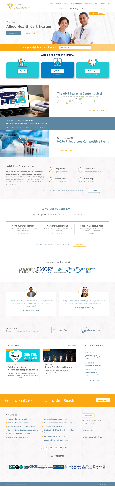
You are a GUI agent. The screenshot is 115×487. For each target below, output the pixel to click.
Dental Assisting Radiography (56, 440)
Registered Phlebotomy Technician (58, 423)
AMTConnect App (60, 330)
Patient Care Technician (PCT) (91, 331)
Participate (91, 233)
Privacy (97, 485)
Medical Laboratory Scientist (19, 419)
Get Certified (13, 33)
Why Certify (80, 244)
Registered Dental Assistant (55, 436)
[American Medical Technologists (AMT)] (18, 5)
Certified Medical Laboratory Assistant (23, 430)
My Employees (92, 71)
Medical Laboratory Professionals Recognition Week (93, 357)
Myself (22, 71)
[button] (108, 9)
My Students (57, 71)
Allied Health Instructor (18, 437)
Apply (93, 13)
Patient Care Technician (54, 426)
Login (101, 13)
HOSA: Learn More (66, 150)
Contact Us (88, 415)
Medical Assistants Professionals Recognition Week (93, 374)
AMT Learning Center (96, 110)
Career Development (39, 127)
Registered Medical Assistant (56, 419)
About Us (94, 191)
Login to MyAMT (10, 127)
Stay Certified (30, 33)
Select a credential (66, 47)
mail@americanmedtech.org (92, 437)
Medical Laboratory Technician (20, 423)
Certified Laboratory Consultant (21, 434)
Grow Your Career (57, 233)
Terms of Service (105, 485)
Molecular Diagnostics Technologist (22, 426)
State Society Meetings (92, 380)
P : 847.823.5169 (87, 430)
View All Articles (72, 345)
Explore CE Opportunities (23, 233)
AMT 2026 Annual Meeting (93, 365)
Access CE (29, 127)
